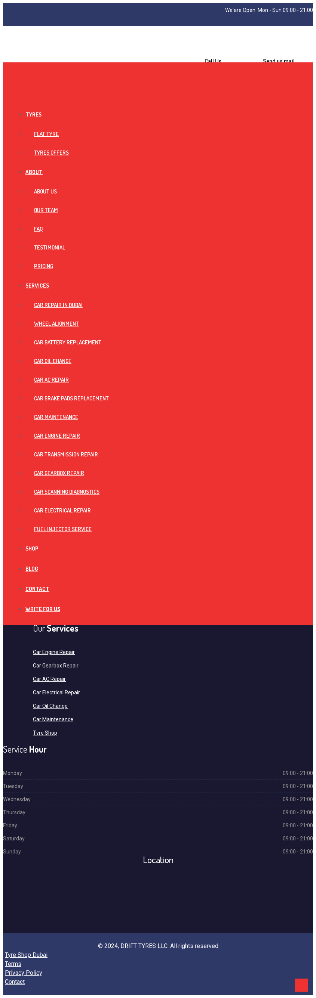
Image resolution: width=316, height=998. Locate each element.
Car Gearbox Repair (59, 473)
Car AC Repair (51, 379)
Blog (31, 568)
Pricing (43, 266)
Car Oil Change (52, 361)
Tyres (33, 114)
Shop (32, 548)
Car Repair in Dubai (58, 305)
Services (37, 285)
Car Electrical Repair (62, 510)
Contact (37, 588)
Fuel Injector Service (63, 529)
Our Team (46, 210)
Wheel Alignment (56, 323)
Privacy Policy (23, 972)
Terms (13, 963)
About (34, 172)
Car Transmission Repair (66, 454)
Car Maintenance (56, 417)
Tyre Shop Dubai (26, 954)
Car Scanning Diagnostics (66, 491)
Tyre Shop (45, 733)
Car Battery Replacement (67, 342)
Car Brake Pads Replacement (71, 398)
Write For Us (42, 609)
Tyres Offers (51, 152)
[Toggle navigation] (5, 68)
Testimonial (49, 247)
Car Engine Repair (57, 435)
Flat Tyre (46, 133)
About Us (45, 191)
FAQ (38, 228)
